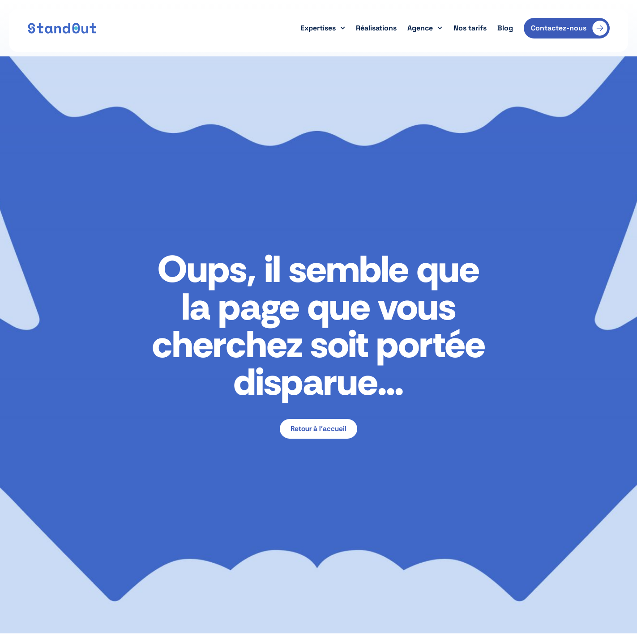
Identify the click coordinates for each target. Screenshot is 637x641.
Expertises (322, 28)
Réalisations (376, 28)
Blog (505, 28)
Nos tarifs (470, 28)
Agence (424, 28)
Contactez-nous (558, 28)
